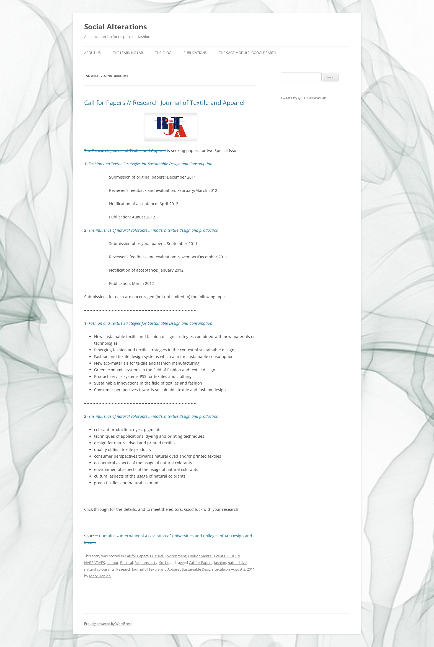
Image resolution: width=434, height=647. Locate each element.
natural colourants (99, 569)
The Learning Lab (128, 52)
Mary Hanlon (100, 575)
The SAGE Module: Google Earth (247, 52)
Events (219, 555)
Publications (195, 52)
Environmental (200, 555)
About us (92, 52)
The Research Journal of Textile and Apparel (125, 150)
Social (164, 562)
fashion (220, 562)
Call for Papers (136, 555)
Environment (175, 555)
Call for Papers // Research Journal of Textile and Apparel (164, 102)
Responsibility (146, 562)
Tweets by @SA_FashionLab (303, 98)
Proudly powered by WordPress (108, 623)
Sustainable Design (197, 569)
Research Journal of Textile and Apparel (148, 569)
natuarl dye (237, 562)
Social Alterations (115, 27)
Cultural (156, 555)
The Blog (163, 52)
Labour (112, 562)
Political (126, 562)
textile (220, 569)
